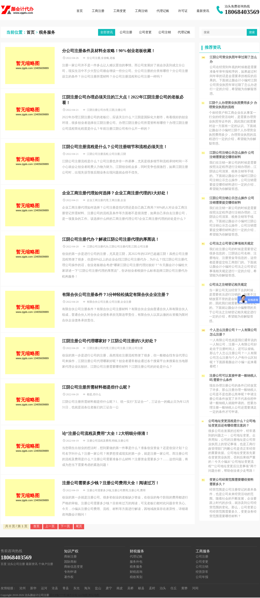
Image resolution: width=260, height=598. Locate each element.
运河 (44, 588)
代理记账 (163, 11)
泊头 (163, 588)
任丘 (173, 588)
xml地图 (83, 595)
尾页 (79, 526)
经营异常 (202, 572)
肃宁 (109, 588)
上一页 (50, 526)
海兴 (87, 588)
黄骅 (184, 588)
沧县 (55, 588)
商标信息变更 (73, 567)
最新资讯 (203, 11)
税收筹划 (136, 577)
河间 (195, 588)
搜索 (252, 32)
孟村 (152, 588)
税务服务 (47, 33)
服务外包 (136, 562)
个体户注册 (45, 564)
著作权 (69, 577)
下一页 (66, 526)
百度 (4, 564)
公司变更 (145, 32)
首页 (79, 11)
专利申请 (70, 572)
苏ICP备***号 (58, 595)
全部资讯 (106, 32)
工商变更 (119, 11)
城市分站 (72, 595)
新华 (33, 588)
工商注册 (98, 11)
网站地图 (93, 595)
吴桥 (130, 588)
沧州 (22, 588)
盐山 (98, 588)
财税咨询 (136, 572)
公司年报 (202, 577)
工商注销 (141, 11)
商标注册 (70, 557)
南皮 (120, 588)
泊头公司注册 (16, 564)
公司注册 (126, 32)
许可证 (183, 11)
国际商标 (70, 562)
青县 (66, 588)
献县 (141, 588)
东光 (76, 588)
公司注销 (164, 32)
